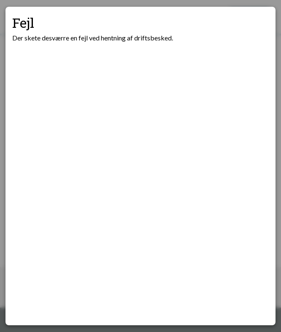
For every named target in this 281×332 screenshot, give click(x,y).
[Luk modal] (258, 23)
